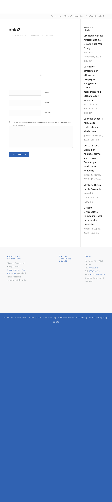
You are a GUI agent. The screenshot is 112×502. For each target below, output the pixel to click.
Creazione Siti (13, 270)
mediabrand (48, 35)
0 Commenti (34, 35)
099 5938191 (94, 267)
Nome (47, 92)
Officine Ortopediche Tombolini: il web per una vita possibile (93, 216)
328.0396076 (94, 271)
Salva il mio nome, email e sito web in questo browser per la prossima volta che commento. (42, 123)
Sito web (47, 112)
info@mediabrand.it (98, 274)
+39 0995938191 (67, 317)
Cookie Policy (95, 317)
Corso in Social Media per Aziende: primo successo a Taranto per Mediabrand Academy (92, 158)
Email (47, 102)
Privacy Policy (81, 317)
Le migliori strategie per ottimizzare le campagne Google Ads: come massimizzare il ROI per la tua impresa (92, 83)
